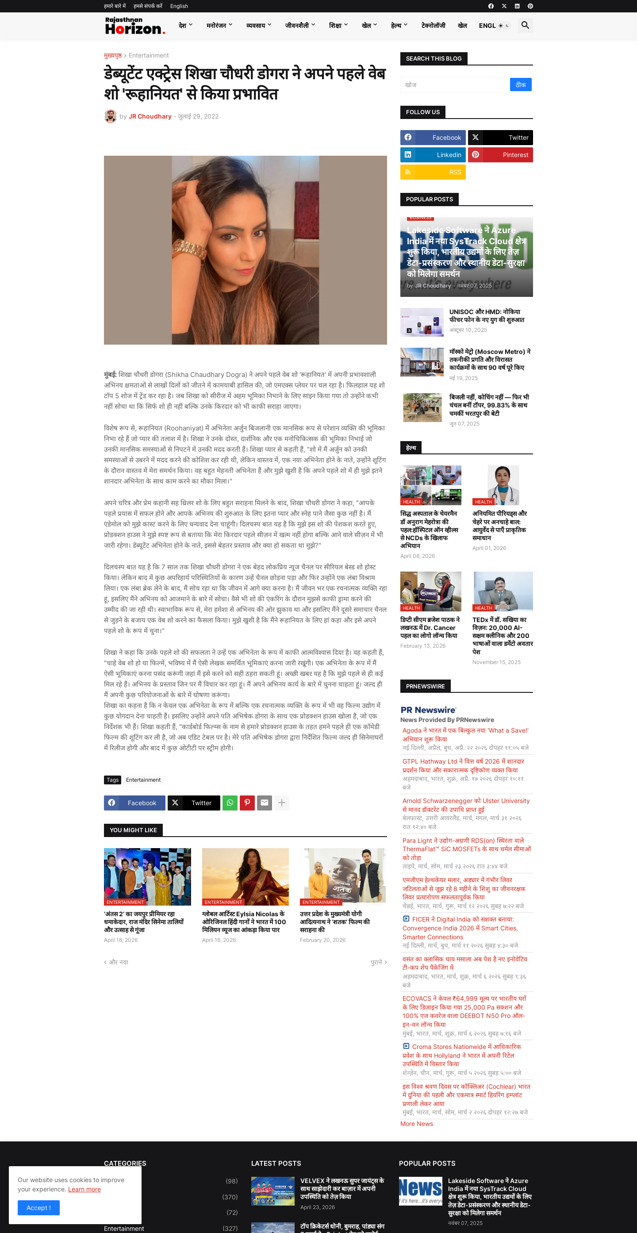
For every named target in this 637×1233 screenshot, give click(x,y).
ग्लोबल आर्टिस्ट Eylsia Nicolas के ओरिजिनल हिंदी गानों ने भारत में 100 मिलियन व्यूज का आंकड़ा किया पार (244, 921)
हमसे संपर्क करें (148, 6)
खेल (366, 25)
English (179, 6)
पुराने (376, 962)
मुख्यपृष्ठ (113, 55)
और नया (118, 962)
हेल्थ (396, 25)
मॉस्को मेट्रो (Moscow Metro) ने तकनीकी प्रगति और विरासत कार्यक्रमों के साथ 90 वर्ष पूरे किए (489, 359)
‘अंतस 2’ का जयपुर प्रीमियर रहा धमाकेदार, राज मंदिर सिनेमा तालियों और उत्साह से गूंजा (144, 921)
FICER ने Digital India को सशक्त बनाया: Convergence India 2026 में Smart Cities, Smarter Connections (460, 927)
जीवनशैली (297, 25)
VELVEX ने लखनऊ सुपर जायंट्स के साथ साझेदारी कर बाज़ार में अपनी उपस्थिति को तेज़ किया (342, 1188)
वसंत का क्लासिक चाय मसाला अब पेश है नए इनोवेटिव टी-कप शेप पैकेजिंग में (465, 963)
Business (171, 1197)
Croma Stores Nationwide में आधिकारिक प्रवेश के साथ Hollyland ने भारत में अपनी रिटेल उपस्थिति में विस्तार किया (462, 1055)
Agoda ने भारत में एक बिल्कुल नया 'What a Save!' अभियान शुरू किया (466, 734)
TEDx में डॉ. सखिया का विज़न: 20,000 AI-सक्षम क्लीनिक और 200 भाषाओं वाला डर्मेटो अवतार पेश (502, 636)
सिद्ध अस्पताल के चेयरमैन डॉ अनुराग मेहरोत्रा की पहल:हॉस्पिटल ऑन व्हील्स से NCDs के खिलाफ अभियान (429, 529)
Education (171, 1212)
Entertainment (149, 55)
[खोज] (456, 84)
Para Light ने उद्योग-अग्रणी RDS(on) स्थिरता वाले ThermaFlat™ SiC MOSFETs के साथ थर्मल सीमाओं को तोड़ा (467, 849)
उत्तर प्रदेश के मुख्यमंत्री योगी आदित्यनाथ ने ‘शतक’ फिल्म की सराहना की (335, 921)
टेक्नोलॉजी (433, 25)
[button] (503, 25)
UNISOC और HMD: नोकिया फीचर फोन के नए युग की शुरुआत (486, 315)
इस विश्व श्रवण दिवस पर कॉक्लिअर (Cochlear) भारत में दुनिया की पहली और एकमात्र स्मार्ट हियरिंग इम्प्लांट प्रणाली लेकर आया (466, 1095)
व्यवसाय (255, 25)
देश (182, 25)
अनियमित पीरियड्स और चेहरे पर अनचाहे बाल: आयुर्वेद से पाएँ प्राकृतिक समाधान (499, 526)
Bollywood (171, 1181)
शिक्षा (335, 25)
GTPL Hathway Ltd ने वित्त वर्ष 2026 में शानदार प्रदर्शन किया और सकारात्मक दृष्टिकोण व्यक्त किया (463, 765)
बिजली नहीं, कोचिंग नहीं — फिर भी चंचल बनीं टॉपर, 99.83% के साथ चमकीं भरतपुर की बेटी (489, 405)
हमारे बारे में (115, 6)
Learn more (84, 1189)
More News (416, 1123)
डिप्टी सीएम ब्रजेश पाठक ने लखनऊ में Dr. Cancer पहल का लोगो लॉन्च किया (430, 627)
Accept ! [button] (39, 1207)
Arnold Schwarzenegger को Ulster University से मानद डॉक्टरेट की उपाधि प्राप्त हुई (466, 805)
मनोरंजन (216, 25)
